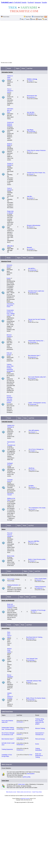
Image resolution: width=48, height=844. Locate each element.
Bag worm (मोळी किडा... (34, 541)
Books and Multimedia (8, 600)
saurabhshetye (31, 97)
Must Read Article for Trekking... (34, 637)
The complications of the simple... (37, 507)
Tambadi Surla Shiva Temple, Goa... (36, 172)
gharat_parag (26, 777)
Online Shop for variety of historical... (36, 150)
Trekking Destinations (13, 585)
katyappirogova (33, 292)
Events (32, 19)
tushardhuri (32, 450)
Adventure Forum (6, 261)
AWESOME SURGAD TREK (33, 681)
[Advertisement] (23, 41)
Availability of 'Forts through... (38, 610)
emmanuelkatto (33, 342)
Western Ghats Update (9, 650)
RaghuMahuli (31, 114)
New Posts (28, 16)
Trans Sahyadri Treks (32, 658)
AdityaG (29, 682)
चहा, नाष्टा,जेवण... (31, 112)
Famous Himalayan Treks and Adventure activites (9, 399)
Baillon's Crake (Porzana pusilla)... (37, 559)
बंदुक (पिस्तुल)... (30, 130)
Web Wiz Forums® (25, 798)
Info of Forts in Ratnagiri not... (36, 449)
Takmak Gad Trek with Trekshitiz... (37, 319)
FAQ (22, 19)
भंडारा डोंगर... (30, 196)
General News (6, 628)
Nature (3, 529)
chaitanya (30, 80)
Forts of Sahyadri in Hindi (10, 90)
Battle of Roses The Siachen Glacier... (36, 698)
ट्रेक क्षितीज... (32, 486)
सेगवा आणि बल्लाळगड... (34, 430)
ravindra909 (31, 249)
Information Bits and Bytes (10, 110)
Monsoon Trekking (40, 728)
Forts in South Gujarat (40, 578)
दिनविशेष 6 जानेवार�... (32, 79)
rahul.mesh (32, 509)
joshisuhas (32, 469)
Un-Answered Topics (39, 16)
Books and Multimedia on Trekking (11, 606)
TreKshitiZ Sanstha (7, 421)
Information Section (7, 72)
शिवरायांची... (30, 247)
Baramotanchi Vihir (32, 95)
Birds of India (10, 556)
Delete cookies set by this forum (24, 792)
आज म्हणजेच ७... (32, 268)
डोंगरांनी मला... (32, 468)
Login (45, 19)
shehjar (34, 611)
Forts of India (10, 579)
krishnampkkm (33, 378)
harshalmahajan (31, 131)
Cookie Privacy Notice (37, 792)
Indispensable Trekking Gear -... (36, 340)
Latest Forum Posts (7, 711)
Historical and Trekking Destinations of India (14, 575)
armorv (29, 152)
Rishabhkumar (39, 588)
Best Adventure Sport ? (34, 355)
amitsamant (31, 174)
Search (26, 19)
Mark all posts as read (11, 792)
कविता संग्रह (9, 246)
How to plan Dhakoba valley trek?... (37, 377)
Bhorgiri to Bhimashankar (33, 225)
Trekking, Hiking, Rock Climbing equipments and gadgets (10, 368)
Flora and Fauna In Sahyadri (9, 534)
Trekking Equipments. (40, 586)
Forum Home (6, 16)
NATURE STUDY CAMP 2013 (36, 291)
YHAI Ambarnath (10, 303)
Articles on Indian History (10, 77)
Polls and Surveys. (40, 739)
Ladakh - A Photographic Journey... (37, 402)
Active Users (5, 780)
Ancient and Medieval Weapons (10, 124)
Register (40, 19)
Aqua (30, 321)
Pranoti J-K (32, 542)
